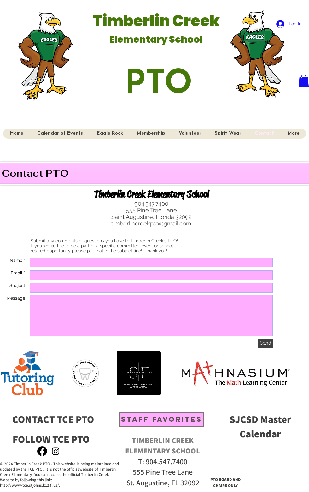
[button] (303, 81)
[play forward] (300, 373)
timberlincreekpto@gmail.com (151, 223)
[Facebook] (42, 451)
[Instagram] (56, 451)
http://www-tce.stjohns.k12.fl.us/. (30, 485)
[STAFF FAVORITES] (161, 419)
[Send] (265, 343)
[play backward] (8, 373)
